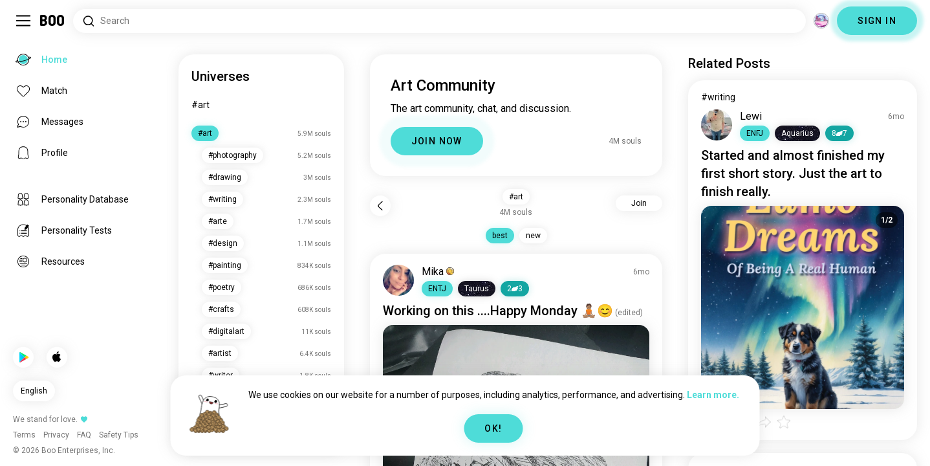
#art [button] (516, 196)
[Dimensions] (821, 20)
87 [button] (839, 133)
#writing (718, 97)
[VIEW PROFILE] (398, 280)
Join (639, 203)
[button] (437, 288)
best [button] (500, 235)
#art (200, 105)
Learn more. (713, 395)
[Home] (52, 20)
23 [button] (515, 288)
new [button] (533, 235)
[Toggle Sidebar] (23, 21)
